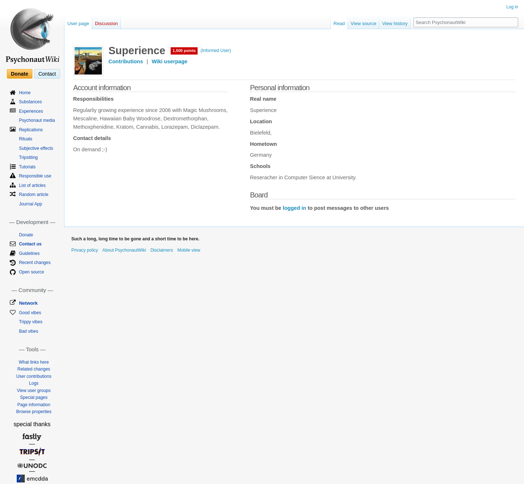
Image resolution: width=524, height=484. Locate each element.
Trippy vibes (30, 321)
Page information (33, 404)
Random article (33, 194)
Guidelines (29, 253)
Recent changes (35, 262)
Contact (47, 74)
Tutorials (27, 166)
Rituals (25, 138)
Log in (512, 6)
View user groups (34, 390)
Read (339, 23)
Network (28, 303)
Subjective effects (36, 148)
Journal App (30, 204)
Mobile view (188, 250)
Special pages (33, 397)
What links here (34, 362)
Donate (19, 74)
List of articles (32, 185)
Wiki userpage (169, 61)
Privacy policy (84, 250)
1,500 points (184, 50)
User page (78, 23)
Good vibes (30, 312)
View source (364, 23)
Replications (31, 129)
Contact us (30, 244)
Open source (31, 272)
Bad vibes (28, 331)
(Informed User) (216, 50)
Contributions (125, 61)
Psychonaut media (37, 120)
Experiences (31, 111)
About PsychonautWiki (124, 250)
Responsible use (35, 176)
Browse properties (33, 411)
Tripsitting (28, 157)
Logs (34, 383)
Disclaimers (161, 250)
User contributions (33, 376)
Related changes (33, 369)
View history (395, 23)
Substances (30, 101)
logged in (294, 208)
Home (25, 92)
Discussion (106, 23)
